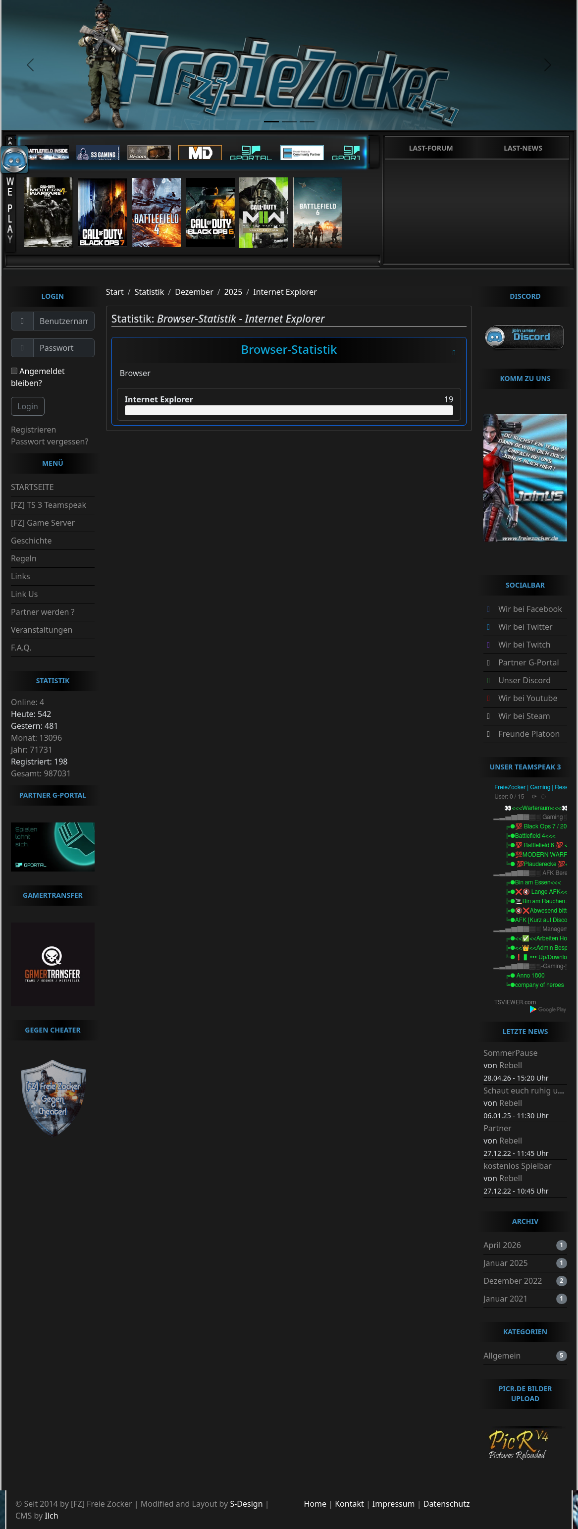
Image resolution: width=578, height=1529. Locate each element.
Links (20, 576)
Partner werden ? (42, 611)
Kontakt (349, 1503)
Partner (497, 1128)
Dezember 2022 (512, 1280)
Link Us (24, 594)
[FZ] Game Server (43, 522)
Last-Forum (431, 148)
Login (27, 406)
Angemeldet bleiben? (38, 377)
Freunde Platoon (529, 733)
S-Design (246, 1503)
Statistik (149, 291)
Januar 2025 (505, 1262)
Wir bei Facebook (530, 608)
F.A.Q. (21, 647)
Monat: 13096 (36, 737)
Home (315, 1503)
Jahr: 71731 (32, 749)
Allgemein (502, 1355)
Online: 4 (27, 702)
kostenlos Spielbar (517, 1165)
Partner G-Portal (528, 662)
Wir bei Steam (524, 715)
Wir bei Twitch (524, 644)
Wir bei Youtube (527, 698)
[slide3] (307, 121)
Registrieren (33, 429)
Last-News (523, 148)
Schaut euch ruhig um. (525, 1090)
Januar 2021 (505, 1298)
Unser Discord (524, 680)
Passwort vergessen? (49, 441)
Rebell (510, 1065)
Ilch (51, 1515)
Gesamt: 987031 (41, 773)
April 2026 (502, 1245)
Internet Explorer (285, 291)
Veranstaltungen (41, 629)
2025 (233, 291)
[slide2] (289, 121)
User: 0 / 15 (509, 797)
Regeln (24, 558)
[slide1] (271, 121)
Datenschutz (446, 1503)
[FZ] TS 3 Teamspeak (48, 504)
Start (115, 291)
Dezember (194, 291)
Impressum (393, 1503)
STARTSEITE (32, 487)
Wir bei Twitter (525, 626)
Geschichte (31, 540)
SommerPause (510, 1052)
